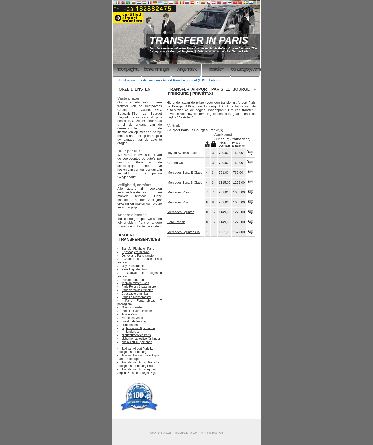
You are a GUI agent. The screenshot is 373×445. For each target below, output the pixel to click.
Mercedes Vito (177, 202)
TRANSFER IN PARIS (198, 40)
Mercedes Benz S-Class (184, 182)
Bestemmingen (157, 69)
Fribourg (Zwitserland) (233, 139)
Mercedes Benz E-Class (184, 172)
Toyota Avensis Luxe (182, 153)
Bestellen (216, 69)
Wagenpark (186, 69)
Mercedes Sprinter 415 (183, 232)
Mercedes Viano (179, 192)
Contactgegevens (246, 69)
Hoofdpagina (127, 69)
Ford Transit (176, 222)
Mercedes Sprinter (180, 212)
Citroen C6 (175, 162)
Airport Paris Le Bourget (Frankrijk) (196, 130)
